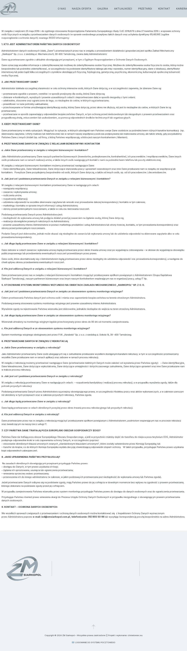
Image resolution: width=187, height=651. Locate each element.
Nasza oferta (81, 8)
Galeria (102, 8)
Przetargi (145, 8)
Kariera (181, 8)
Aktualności (123, 8)
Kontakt (164, 8)
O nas (62, 8)
